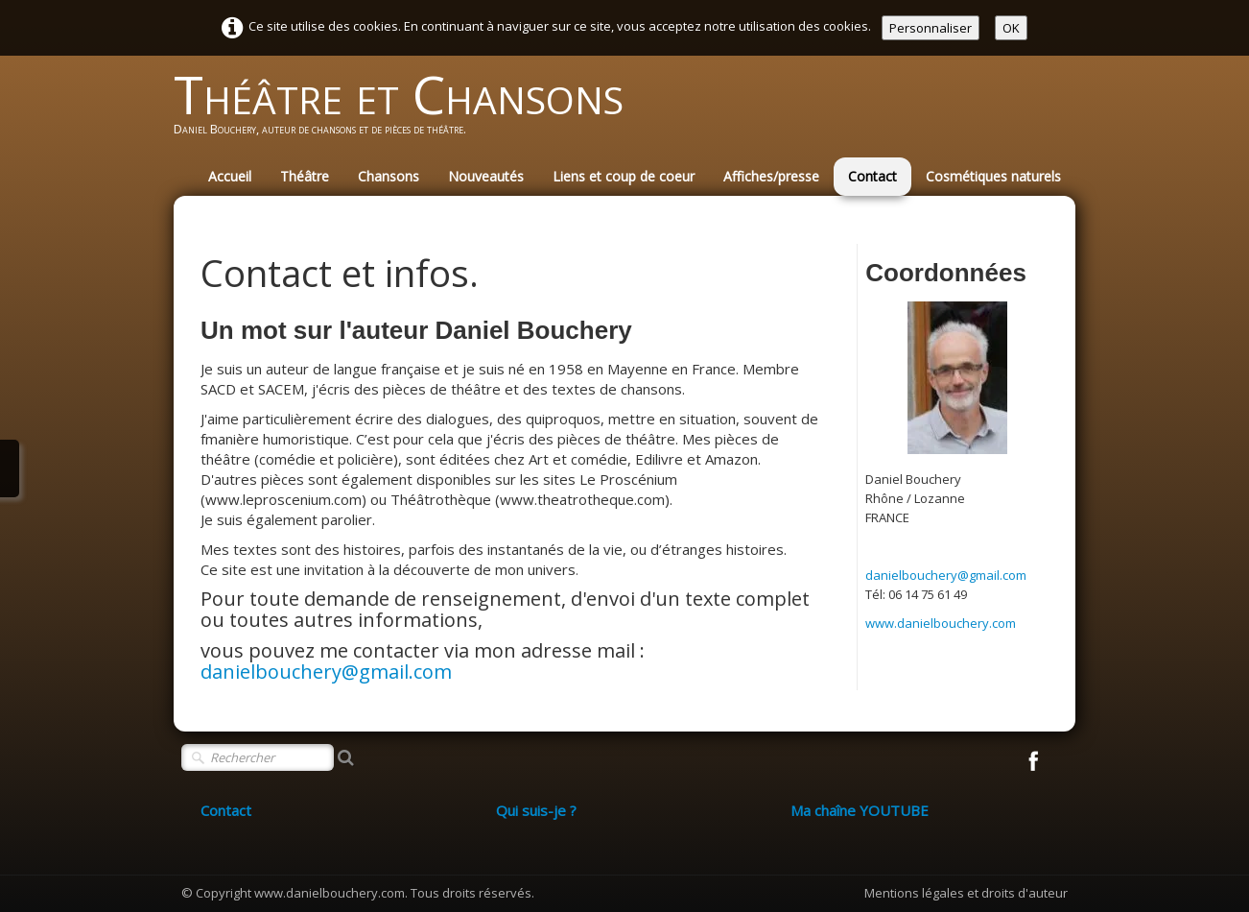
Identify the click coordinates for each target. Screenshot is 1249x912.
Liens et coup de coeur (624, 176)
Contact (872, 176)
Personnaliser (930, 27)
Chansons (388, 176)
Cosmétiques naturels (993, 176)
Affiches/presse (771, 176)
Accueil (229, 176)
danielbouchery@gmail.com (326, 671)
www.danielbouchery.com (940, 623)
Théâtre (304, 176)
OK (1011, 27)
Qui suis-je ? (536, 810)
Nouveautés (486, 176)
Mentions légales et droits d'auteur (966, 892)
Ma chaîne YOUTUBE (859, 810)
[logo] (406, 111)
